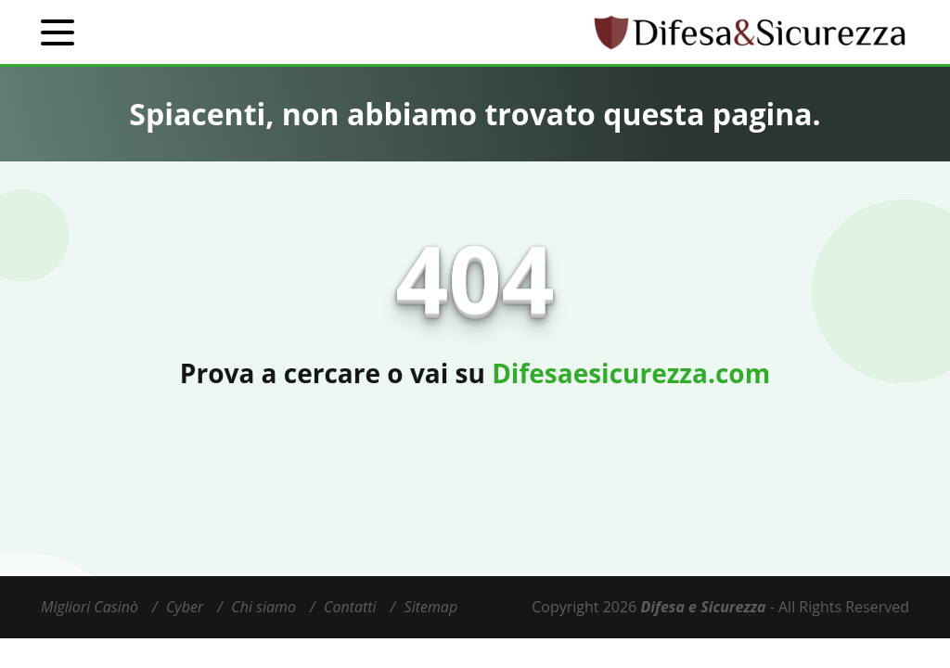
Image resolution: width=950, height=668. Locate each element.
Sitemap (431, 607)
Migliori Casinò (89, 607)
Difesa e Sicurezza (702, 607)
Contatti (350, 607)
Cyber (184, 607)
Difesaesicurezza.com (631, 373)
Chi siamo (263, 607)
